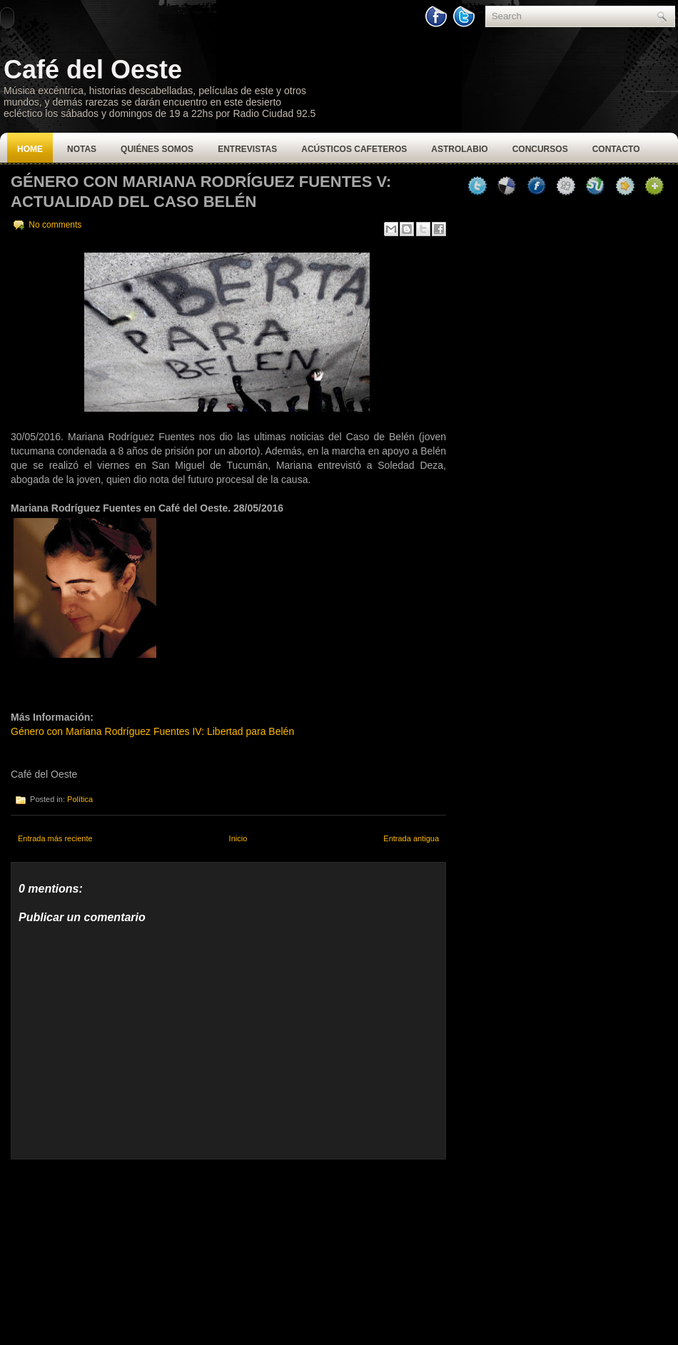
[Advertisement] (118, 1248)
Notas (81, 149)
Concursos (540, 149)
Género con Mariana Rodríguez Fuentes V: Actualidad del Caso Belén (201, 191)
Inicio (238, 838)
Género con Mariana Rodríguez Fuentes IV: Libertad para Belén (152, 731)
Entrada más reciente (55, 838)
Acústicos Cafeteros (354, 149)
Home (30, 149)
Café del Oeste (93, 69)
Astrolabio (459, 149)
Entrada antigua (411, 838)
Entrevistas (247, 149)
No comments (55, 225)
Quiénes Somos (157, 149)
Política (80, 799)
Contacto (616, 149)
